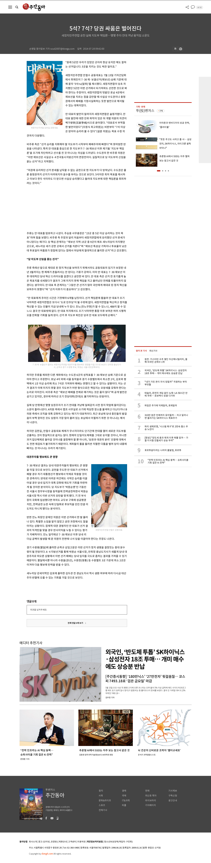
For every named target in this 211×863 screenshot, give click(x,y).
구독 (161, 111)
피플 (124, 805)
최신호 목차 (150, 795)
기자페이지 (150, 805)
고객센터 (72, 842)
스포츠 (102, 805)
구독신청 (172, 795)
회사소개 (33, 842)
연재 (147, 790)
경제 (124, 790)
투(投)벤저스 (145, 110)
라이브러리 (150, 800)
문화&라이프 (105, 800)
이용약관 (81, 842)
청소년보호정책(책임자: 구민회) (118, 842)
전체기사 (103, 810)
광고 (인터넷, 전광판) (48, 842)
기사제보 (172, 790)
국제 (124, 795)
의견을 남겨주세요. (38, 609)
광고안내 (172, 800)
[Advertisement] (70, 208)
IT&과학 (126, 800)
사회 (101, 795)
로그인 (199, 7)
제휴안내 (63, 842)
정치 (101, 790)
